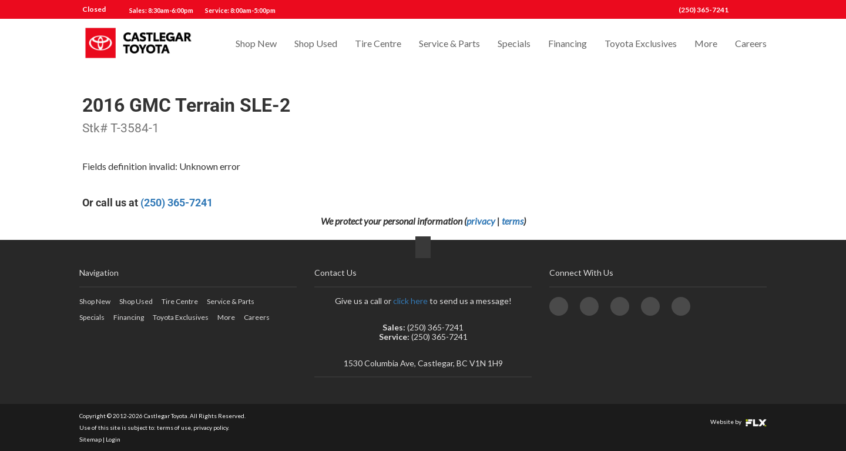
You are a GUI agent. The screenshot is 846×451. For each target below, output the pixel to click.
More (705, 45)
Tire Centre (378, 45)
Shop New (256, 45)
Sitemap (90, 439)
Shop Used (315, 45)
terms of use (174, 427)
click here (410, 301)
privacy (480, 220)
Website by (738, 421)
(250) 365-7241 (703, 9)
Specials (514, 45)
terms (512, 220)
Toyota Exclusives (641, 45)
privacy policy (210, 427)
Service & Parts (449, 45)
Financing (567, 45)
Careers (751, 45)
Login (113, 439)
